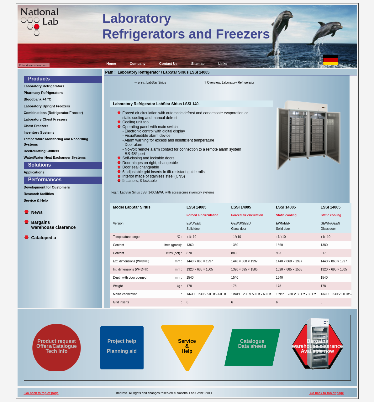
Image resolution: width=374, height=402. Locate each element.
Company (137, 63)
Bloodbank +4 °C (37, 99)
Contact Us (168, 63)
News (37, 212)
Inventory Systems (39, 132)
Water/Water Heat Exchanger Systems (55, 157)
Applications (34, 172)
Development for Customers (47, 187)
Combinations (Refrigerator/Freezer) (53, 113)
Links (222, 63)
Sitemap (198, 63)
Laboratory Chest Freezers (45, 119)
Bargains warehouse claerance (50, 225)
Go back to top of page (41, 393)
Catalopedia (43, 237)
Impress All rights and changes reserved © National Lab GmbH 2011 (164, 393)
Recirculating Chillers (41, 151)
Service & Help (36, 200)
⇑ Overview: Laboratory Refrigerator (229, 82)
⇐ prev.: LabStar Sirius (150, 82)
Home (111, 63)
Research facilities (39, 194)
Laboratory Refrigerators (44, 86)
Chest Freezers (36, 126)
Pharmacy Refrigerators (43, 93)
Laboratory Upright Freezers (47, 106)
